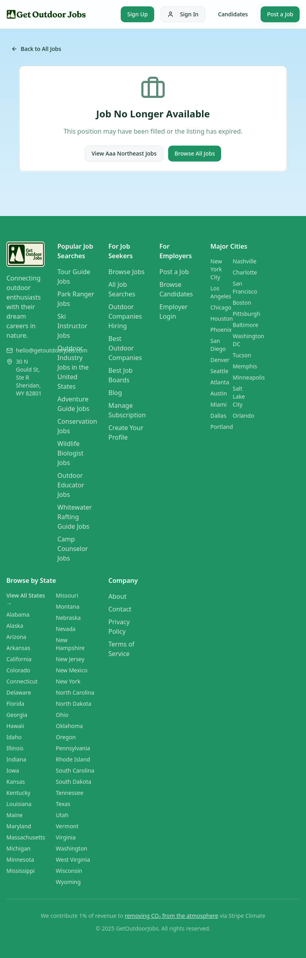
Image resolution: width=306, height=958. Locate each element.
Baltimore (245, 325)
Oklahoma (69, 726)
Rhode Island (73, 759)
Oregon (66, 737)
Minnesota (20, 859)
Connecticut (21, 681)
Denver (220, 360)
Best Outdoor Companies (125, 348)
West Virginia (73, 859)
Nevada (66, 629)
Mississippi (20, 870)
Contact (119, 609)
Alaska (14, 625)
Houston (221, 318)
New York (68, 681)
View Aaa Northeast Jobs (124, 153)
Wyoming (68, 882)
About (117, 596)
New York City (216, 269)
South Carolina (75, 770)
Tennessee (69, 792)
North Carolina (75, 692)
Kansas (15, 781)
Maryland (18, 826)
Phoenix (220, 329)
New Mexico (71, 670)
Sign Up (137, 14)
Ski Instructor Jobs (72, 326)
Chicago (220, 307)
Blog (115, 392)
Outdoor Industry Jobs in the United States (73, 367)
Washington (71, 848)
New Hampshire (70, 644)
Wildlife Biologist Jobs (70, 453)
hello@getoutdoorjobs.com (51, 350)
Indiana (16, 759)
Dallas (218, 415)
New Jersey (70, 659)
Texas (63, 804)
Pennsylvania (73, 748)
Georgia (16, 714)
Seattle (219, 371)
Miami (218, 404)
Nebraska (68, 617)
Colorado (18, 670)
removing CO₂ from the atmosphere (171, 915)
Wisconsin (69, 870)
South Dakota (73, 781)
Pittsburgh (246, 313)
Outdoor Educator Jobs (70, 485)
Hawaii (15, 726)
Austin (218, 393)
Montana (67, 606)
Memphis (245, 366)
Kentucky (18, 792)
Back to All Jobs (36, 49)
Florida (15, 703)
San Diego (218, 344)
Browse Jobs (126, 271)
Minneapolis (249, 377)
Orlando (243, 415)
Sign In (182, 14)
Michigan (18, 848)
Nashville (245, 261)
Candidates (233, 14)
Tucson (242, 355)
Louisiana (18, 804)
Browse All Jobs (195, 153)
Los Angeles (220, 292)
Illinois (15, 748)
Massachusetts (25, 837)
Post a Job (280, 14)
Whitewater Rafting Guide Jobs (74, 517)
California (18, 659)
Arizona (16, 637)
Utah (62, 815)
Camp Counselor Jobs (72, 549)
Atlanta (219, 382)
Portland (221, 426)
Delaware (18, 692)
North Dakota (73, 703)
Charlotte (245, 272)
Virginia (66, 837)
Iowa (12, 770)
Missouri (67, 595)
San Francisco (245, 287)
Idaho (14, 737)
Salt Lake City (239, 396)
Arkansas (18, 648)
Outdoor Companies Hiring (125, 316)
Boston (242, 302)
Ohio (62, 714)
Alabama (17, 614)
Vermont (67, 826)
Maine (14, 815)
